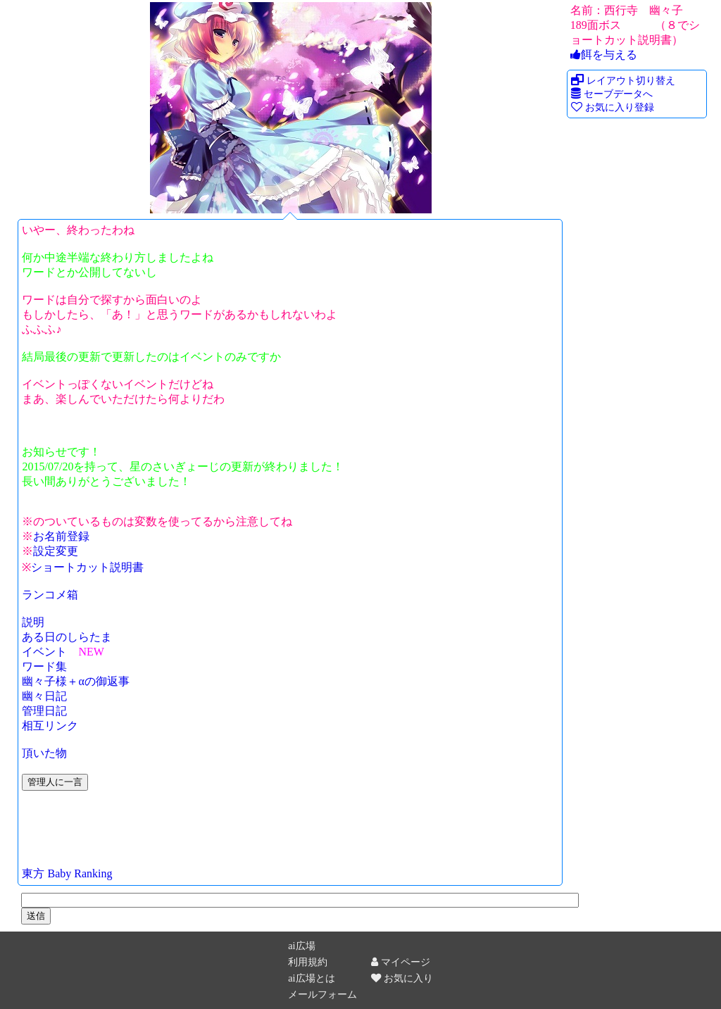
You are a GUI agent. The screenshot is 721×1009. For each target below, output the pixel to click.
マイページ (400, 961)
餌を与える (603, 55)
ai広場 (301, 945)
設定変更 (55, 551)
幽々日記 (44, 696)
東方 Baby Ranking (67, 873)
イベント (44, 652)
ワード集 (44, 666)
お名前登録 (61, 536)
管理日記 (44, 711)
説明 (33, 622)
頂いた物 (44, 753)
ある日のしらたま (67, 637)
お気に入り (402, 978)
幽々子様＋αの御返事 (75, 681)
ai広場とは (311, 978)
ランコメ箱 (50, 595)
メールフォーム (322, 994)
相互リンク (50, 726)
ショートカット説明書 (87, 567)
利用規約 (307, 961)
